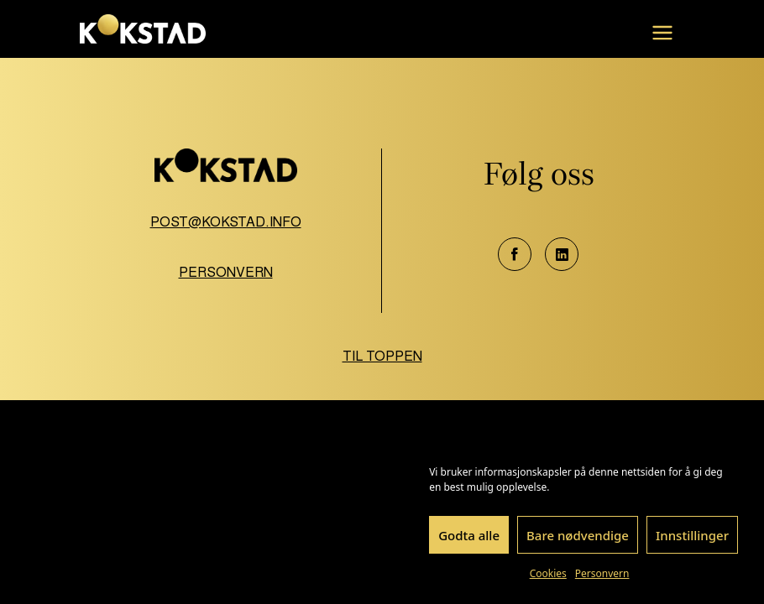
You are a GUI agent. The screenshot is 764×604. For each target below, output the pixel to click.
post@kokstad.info (225, 222)
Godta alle (469, 535)
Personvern (602, 573)
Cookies (548, 573)
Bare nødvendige (577, 535)
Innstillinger (692, 535)
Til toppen (382, 356)
